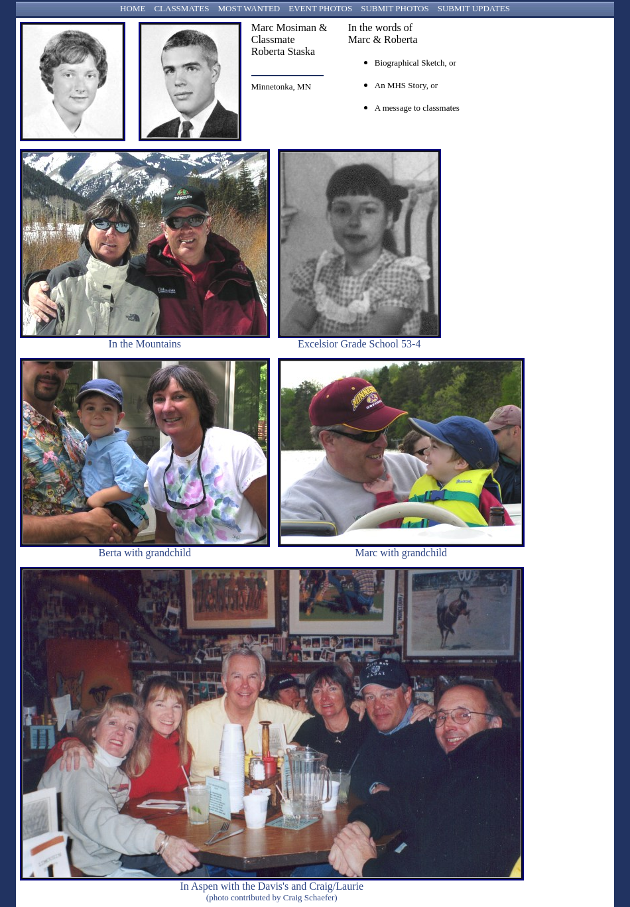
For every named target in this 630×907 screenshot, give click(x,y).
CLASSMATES (181, 8)
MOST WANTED (249, 8)
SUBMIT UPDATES (474, 8)
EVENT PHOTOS (320, 8)
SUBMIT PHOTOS (394, 8)
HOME (132, 8)
